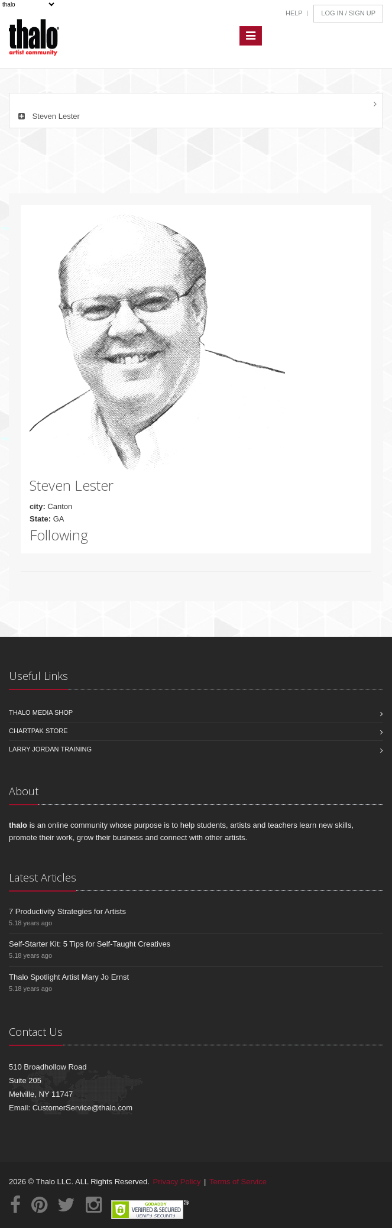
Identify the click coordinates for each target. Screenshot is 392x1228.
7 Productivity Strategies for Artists (67, 911)
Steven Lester (47, 116)
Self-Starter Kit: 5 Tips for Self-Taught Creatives (89, 943)
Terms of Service (238, 1181)
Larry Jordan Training (50, 749)
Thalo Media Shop (41, 712)
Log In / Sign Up (348, 13)
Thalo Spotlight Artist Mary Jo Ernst (69, 977)
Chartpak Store (38, 730)
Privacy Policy (177, 1181)
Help (294, 13)
